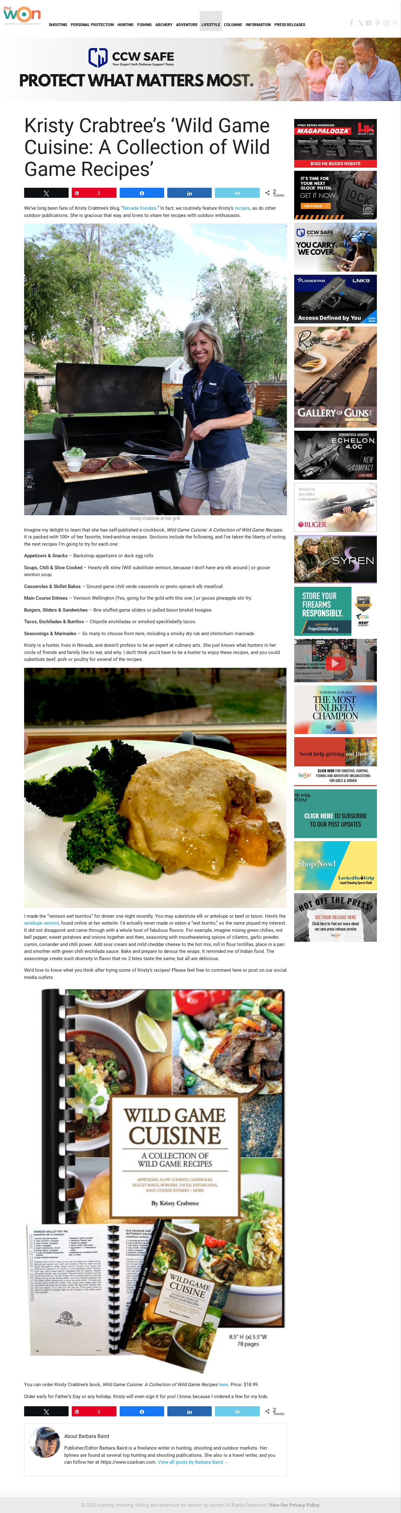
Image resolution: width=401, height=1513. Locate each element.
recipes (242, 208)
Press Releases (289, 25)
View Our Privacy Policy (294, 1505)
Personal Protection (92, 25)
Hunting (125, 25)
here (223, 1384)
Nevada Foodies (140, 208)
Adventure (187, 25)
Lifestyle (210, 25)
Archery (163, 25)
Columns (233, 25)
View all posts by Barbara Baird (193, 1462)
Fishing (144, 25)
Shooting (58, 25)
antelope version (41, 923)
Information (258, 25)
